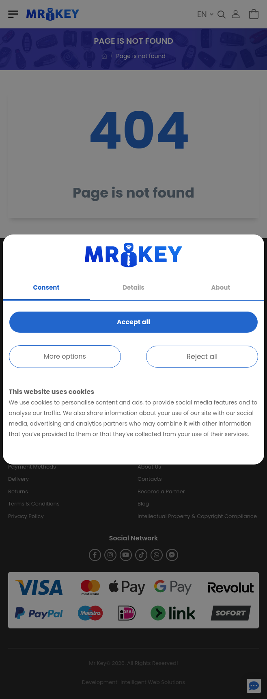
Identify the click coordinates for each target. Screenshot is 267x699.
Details (133, 287)
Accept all (133, 322)
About (220, 287)
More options (65, 356)
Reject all (202, 356)
